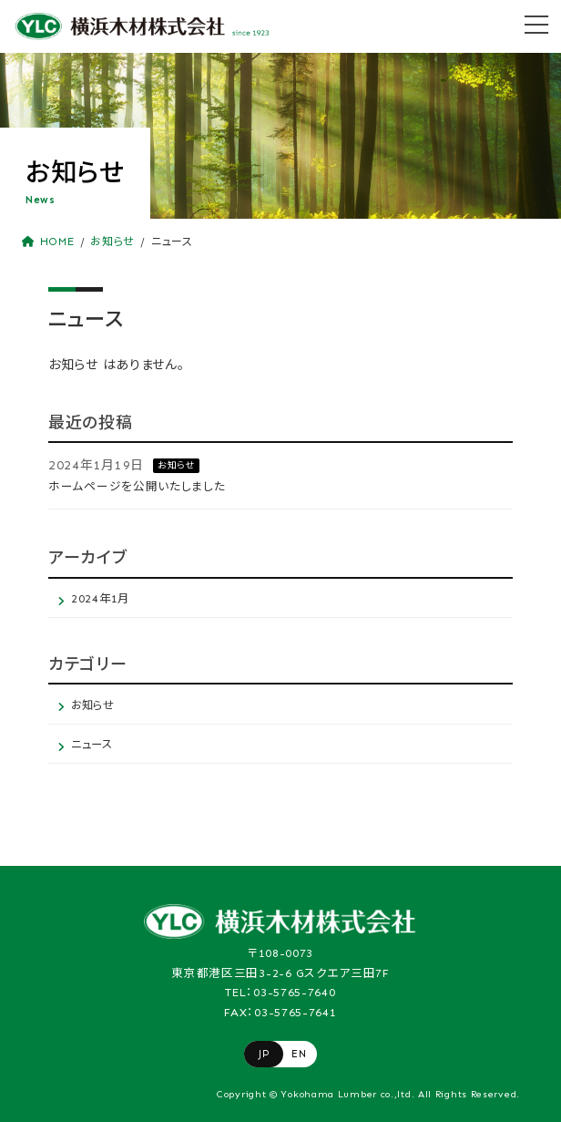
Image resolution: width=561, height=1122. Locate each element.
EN (298, 1053)
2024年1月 (100, 598)
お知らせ (176, 465)
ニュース (92, 744)
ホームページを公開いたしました (137, 486)
